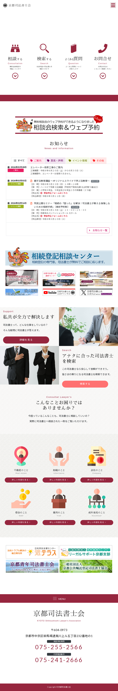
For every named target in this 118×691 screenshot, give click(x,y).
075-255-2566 (59, 647)
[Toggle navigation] (113, 5)
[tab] (19, 160)
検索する (85, 384)
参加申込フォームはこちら (54, 193)
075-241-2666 (59, 660)
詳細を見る (26, 340)
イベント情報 (16, 184)
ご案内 (15, 170)
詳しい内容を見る (20, 480)
